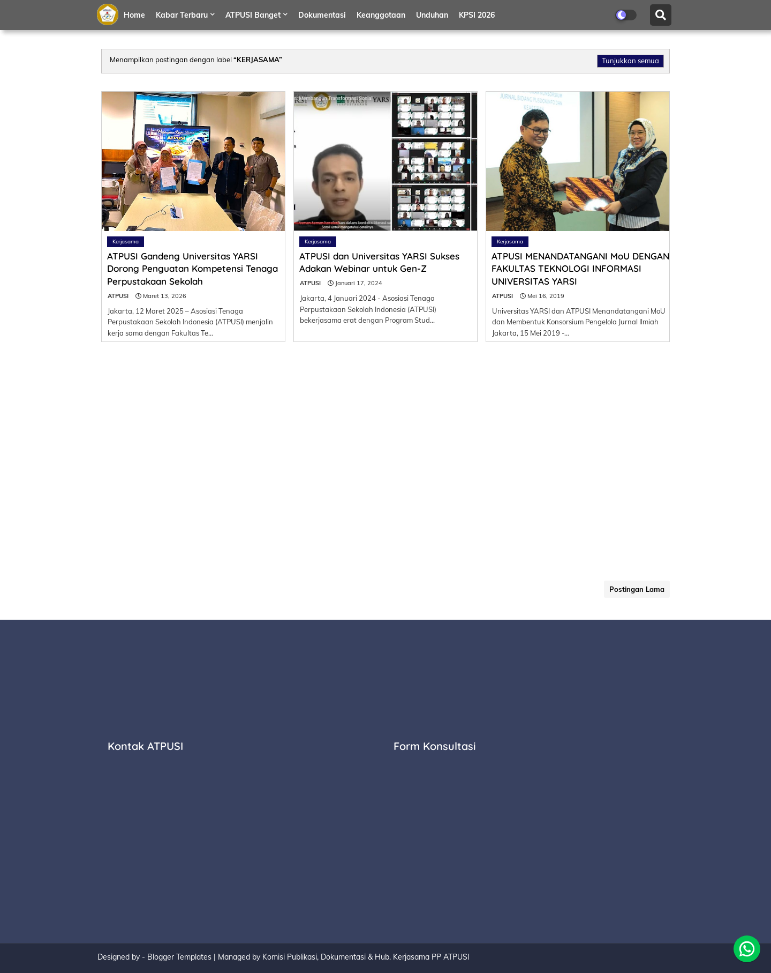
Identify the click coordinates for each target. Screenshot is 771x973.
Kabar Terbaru (182, 15)
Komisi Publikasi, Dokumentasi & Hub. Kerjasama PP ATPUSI (366, 957)
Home (134, 15)
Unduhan (432, 15)
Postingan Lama (636, 589)
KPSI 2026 (477, 15)
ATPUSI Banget (253, 15)
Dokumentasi (322, 15)
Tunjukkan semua (630, 60)
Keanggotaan (381, 15)
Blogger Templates (179, 957)
